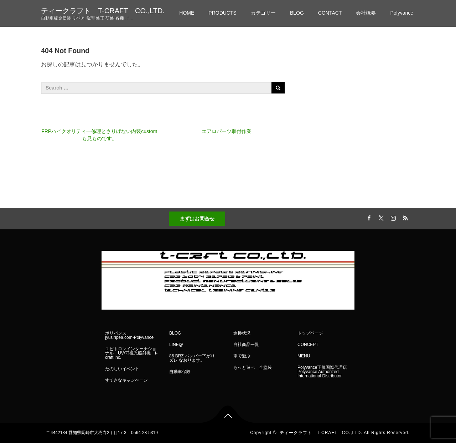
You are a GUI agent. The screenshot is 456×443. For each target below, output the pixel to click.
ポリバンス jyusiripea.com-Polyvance (129, 335)
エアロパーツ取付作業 (227, 131)
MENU (303, 355)
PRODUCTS (222, 13)
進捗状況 (241, 333)
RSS (404, 217)
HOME (186, 13)
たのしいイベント (122, 368)
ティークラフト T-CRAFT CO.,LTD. (103, 11)
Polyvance (401, 13)
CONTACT (330, 13)
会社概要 (366, 13)
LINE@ (176, 344)
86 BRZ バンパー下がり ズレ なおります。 (194, 358)
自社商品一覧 (246, 344)
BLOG (297, 13)
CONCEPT (307, 344)
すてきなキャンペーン (126, 380)
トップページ (310, 333)
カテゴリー (263, 13)
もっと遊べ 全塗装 (252, 367)
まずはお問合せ (197, 218)
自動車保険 (180, 371)
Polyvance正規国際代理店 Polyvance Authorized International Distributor (322, 371)
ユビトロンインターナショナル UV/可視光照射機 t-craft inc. (131, 353)
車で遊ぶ (241, 355)
